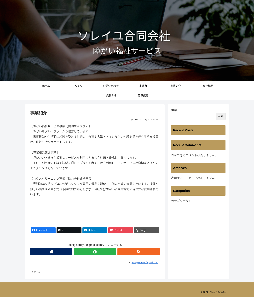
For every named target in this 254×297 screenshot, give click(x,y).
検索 (174, 110)
